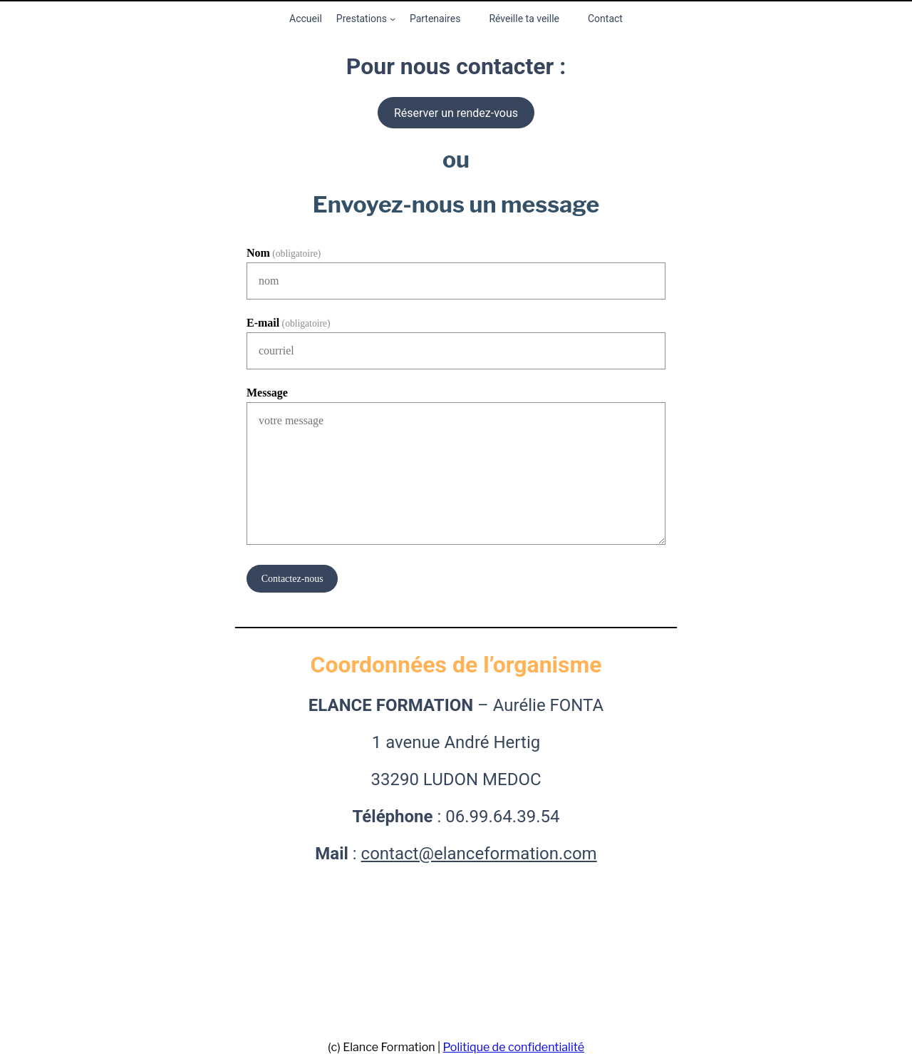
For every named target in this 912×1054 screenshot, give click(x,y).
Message (267, 393)
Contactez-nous (292, 578)
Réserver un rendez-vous (456, 113)
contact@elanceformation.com (479, 854)
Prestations (361, 18)
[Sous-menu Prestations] (392, 18)
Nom (284, 253)
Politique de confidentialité (513, 1047)
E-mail (289, 323)
